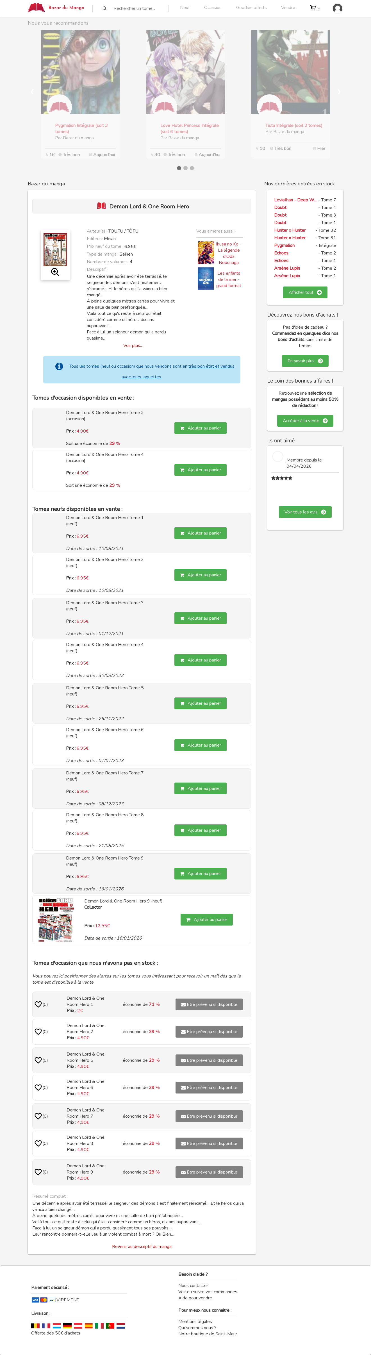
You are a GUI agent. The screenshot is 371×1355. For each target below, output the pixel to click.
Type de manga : (103, 254)
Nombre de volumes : (108, 262)
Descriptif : (97, 269)
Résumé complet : (50, 1196)
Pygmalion (284, 245)
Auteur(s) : (97, 231)
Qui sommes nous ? (197, 1328)
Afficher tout (305, 292)
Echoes (281, 253)
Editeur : (95, 239)
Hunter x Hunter (290, 230)
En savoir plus (305, 361)
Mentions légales (195, 1321)
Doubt (280, 207)
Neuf (185, 7)
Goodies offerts (251, 7)
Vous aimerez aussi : (215, 231)
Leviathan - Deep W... (295, 200)
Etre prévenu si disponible (209, 1004)
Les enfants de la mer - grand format (228, 279)
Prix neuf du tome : (105, 246)
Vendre (288, 7)
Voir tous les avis (305, 512)
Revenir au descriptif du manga (142, 1246)
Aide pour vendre (195, 1298)
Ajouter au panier (200, 428)
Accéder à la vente (305, 421)
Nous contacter (193, 1286)
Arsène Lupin (287, 268)
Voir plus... (133, 345)
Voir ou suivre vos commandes (207, 1292)
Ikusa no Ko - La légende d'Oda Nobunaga (229, 253)
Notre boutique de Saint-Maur (207, 1334)
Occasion (213, 7)
